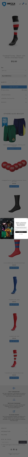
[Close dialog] (27, 219)
